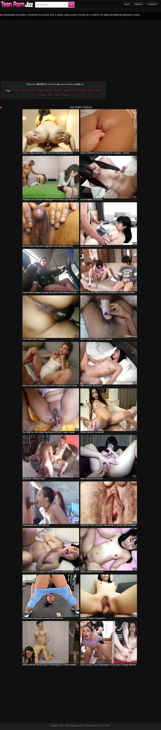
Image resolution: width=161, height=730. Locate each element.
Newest (139, 4)
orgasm (91, 90)
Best (127, 4)
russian (65, 95)
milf (98, 90)
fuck (75, 90)
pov (32, 90)
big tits (49, 90)
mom (50, 95)
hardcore (25, 90)
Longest (152, 4)
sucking (82, 90)
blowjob (15, 90)
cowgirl (42, 95)
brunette (40, 90)
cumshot (67, 90)
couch (57, 95)
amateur (57, 90)
